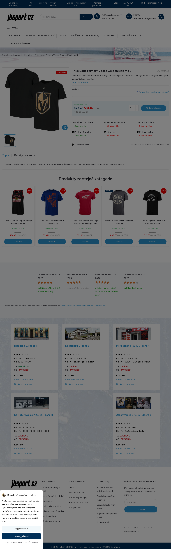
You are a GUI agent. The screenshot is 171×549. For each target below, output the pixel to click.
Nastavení (21, 529)
